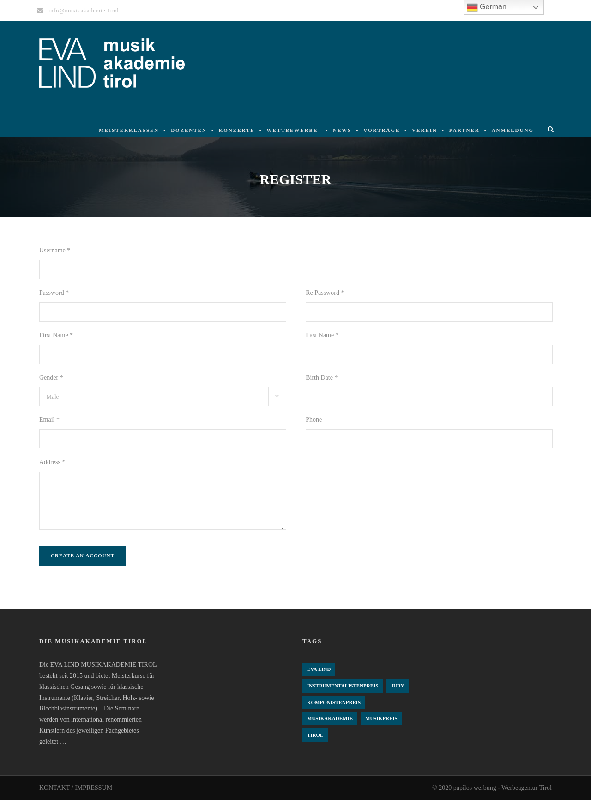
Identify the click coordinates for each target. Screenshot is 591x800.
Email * (49, 419)
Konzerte (237, 130)
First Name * (56, 335)
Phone (314, 419)
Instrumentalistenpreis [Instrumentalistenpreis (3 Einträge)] (342, 685)
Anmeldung (513, 130)
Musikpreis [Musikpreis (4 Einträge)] (381, 718)
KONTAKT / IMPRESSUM (75, 787)
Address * (52, 462)
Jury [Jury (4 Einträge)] (397, 685)
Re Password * (325, 292)
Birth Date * (322, 377)
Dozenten (189, 130)
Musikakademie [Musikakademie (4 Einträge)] (330, 718)
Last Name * (322, 335)
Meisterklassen (129, 130)
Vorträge (381, 130)
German (487, 7)
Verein (424, 130)
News (342, 130)
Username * (54, 250)
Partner (464, 130)
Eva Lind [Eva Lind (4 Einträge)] (319, 669)
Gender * (51, 377)
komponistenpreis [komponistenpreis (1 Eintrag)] (334, 702)
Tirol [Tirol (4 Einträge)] (315, 735)
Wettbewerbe (292, 130)
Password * (54, 292)
